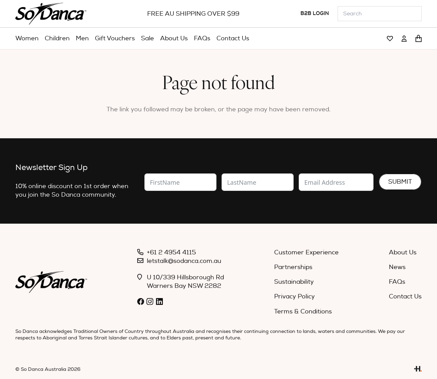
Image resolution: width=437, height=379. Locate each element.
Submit (400, 182)
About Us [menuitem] (403, 252)
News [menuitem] (397, 267)
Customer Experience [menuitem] (306, 252)
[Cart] (418, 39)
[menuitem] (27, 39)
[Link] (390, 39)
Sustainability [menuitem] (294, 282)
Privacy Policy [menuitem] (294, 296)
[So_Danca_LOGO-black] (50, 14)
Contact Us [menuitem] (405, 296)
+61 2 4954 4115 (171, 252)
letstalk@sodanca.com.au (184, 261)
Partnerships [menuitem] (293, 267)
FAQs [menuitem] (397, 282)
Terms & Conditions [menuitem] (303, 311)
